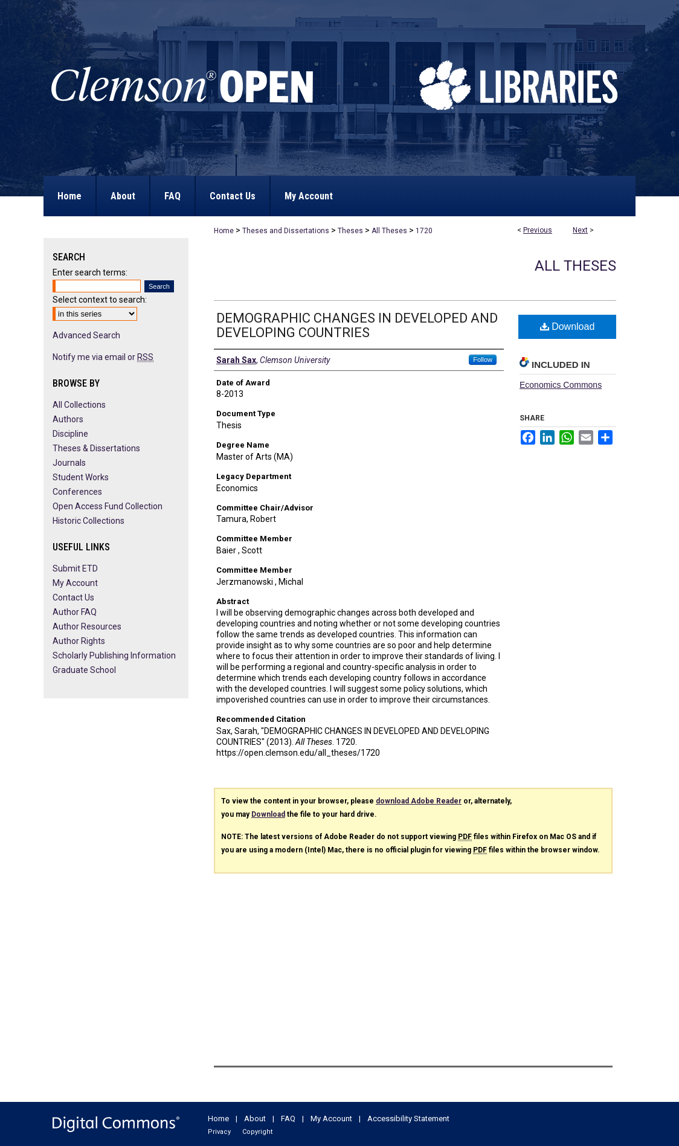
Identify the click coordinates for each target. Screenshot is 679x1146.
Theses (350, 231)
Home (224, 231)
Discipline (70, 434)
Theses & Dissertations (96, 448)
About (255, 1118)
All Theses (389, 231)
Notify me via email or (103, 357)
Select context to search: (100, 299)
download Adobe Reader (419, 801)
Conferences (77, 492)
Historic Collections (88, 521)
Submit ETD (75, 568)
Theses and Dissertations (285, 231)
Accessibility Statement (408, 1118)
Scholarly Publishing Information (114, 655)
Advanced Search (86, 335)
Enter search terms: (90, 272)
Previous (537, 230)
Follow (482, 359)
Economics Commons (561, 385)
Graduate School (84, 670)
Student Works (81, 477)
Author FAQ (75, 612)
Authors (68, 419)
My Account (75, 583)
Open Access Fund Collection (108, 506)
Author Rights (79, 641)
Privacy (219, 1132)
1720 (424, 231)
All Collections (79, 405)
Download (567, 326)
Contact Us (73, 597)
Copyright (257, 1132)
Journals (69, 463)
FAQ (288, 1118)
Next (580, 230)
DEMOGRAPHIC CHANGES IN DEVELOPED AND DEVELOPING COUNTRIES (357, 325)
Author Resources (87, 626)
